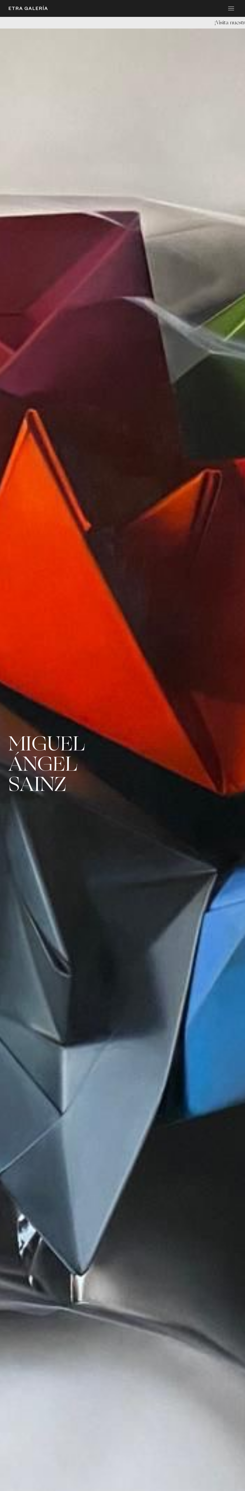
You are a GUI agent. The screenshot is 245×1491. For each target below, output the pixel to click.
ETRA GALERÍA (28, 9)
